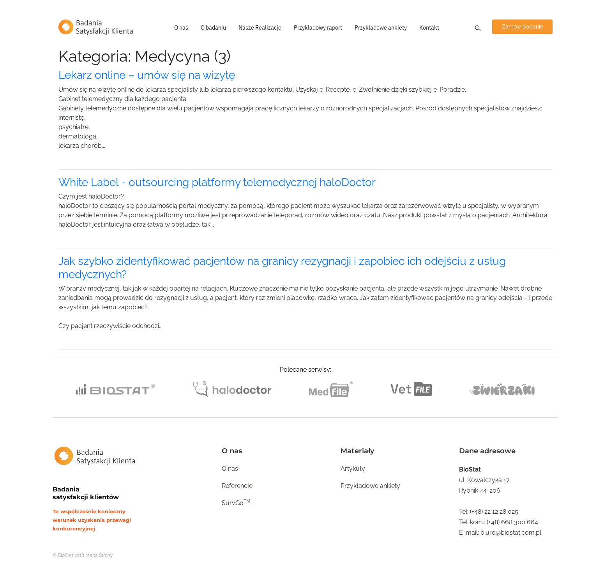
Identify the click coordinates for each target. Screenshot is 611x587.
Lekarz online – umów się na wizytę (146, 75)
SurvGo (236, 502)
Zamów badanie (522, 26)
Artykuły (353, 468)
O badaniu (213, 27)
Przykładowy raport (318, 27)
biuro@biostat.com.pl (510, 532)
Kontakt (429, 27)
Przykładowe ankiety (381, 27)
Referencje (237, 485)
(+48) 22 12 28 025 (494, 511)
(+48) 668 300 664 (512, 522)
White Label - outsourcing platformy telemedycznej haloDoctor (217, 182)
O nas (181, 27)
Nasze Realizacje (259, 27)
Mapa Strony (99, 555)
